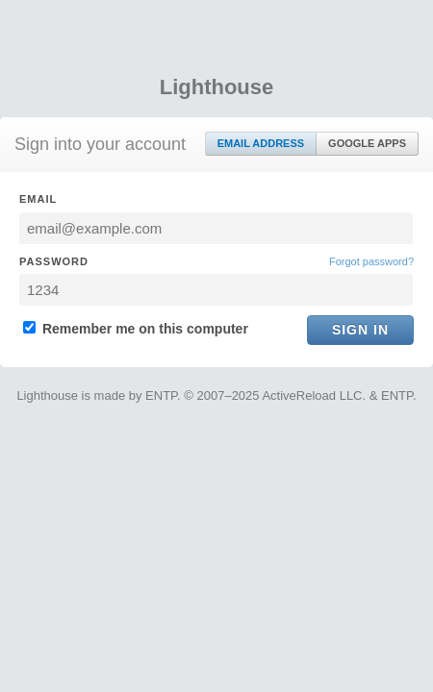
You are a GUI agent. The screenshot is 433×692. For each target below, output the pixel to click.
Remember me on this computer (135, 328)
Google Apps (367, 143)
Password (54, 261)
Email (38, 199)
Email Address (260, 143)
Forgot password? (371, 261)
